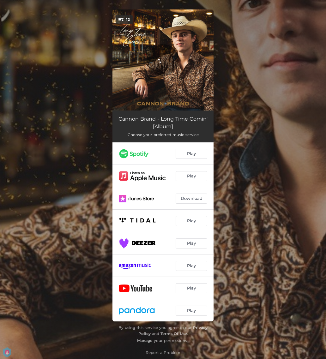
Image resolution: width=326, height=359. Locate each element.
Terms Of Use (173, 333)
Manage (145, 340)
